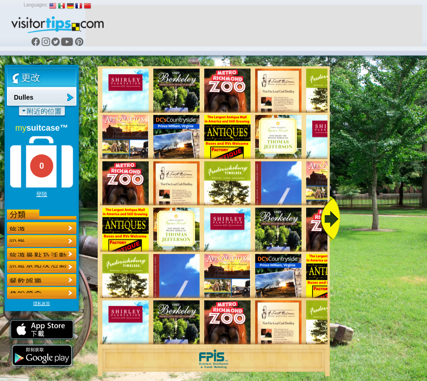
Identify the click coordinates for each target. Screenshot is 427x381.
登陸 (41, 194)
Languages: (36, 4)
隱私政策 (41, 303)
